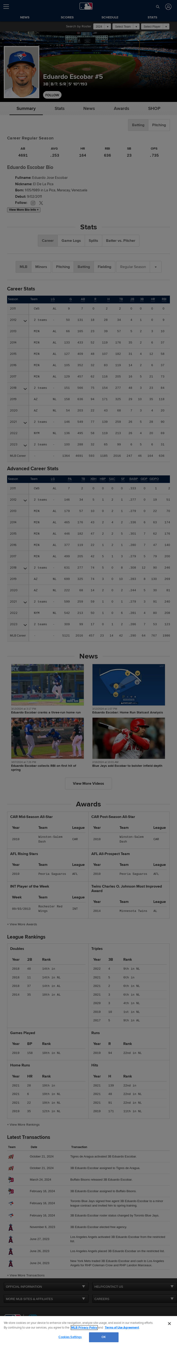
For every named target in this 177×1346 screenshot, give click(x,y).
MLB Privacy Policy (84, 1327)
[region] (88, 1331)
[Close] (169, 1323)
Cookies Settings (70, 1337)
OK (104, 1337)
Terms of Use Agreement (122, 1327)
